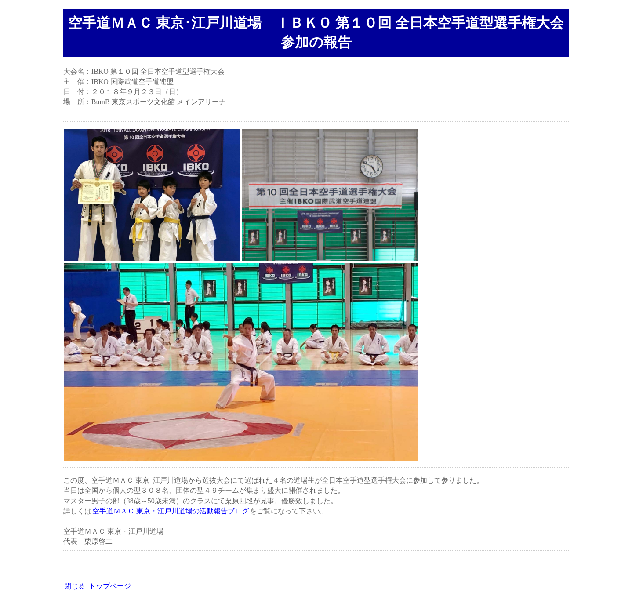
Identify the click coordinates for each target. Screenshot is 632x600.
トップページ (110, 586)
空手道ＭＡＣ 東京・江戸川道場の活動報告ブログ (170, 511)
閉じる (74, 586)
